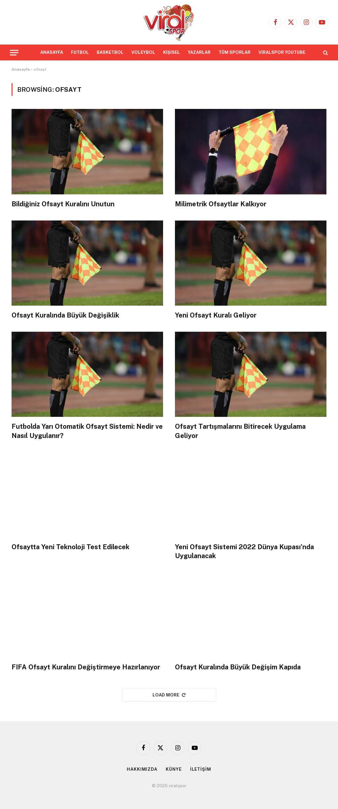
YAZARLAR (199, 52)
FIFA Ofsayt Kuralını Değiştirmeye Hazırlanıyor (86, 667)
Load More (169, 694)
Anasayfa (21, 69)
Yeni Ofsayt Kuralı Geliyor (215, 315)
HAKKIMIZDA (142, 769)
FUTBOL (80, 52)
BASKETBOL (110, 52)
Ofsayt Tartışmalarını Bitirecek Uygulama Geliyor (240, 430)
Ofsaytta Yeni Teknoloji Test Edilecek (70, 547)
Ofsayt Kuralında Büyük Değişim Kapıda (238, 667)
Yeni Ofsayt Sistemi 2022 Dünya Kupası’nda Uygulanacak (244, 551)
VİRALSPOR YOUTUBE (281, 52)
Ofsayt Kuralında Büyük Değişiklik (65, 315)
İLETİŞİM (200, 769)
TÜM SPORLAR (235, 52)
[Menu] (14, 52)
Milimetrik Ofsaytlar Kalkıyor (220, 204)
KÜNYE (174, 769)
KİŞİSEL (171, 52)
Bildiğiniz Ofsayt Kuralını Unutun (63, 204)
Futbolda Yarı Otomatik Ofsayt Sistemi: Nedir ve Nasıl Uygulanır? (87, 430)
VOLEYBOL (143, 52)
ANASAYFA (51, 52)
